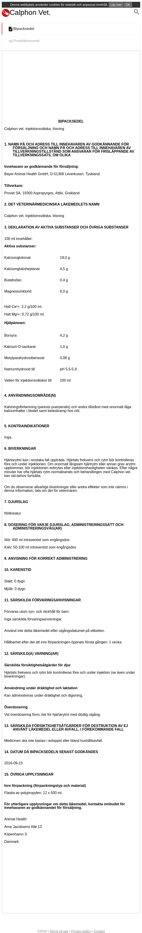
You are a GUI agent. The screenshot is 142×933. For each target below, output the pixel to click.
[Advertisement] (66, 84)
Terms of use (59, 931)
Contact (99, 931)
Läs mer (116, 5)
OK (128, 5)
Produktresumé (23, 41)
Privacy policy (81, 931)
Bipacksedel (21, 29)
